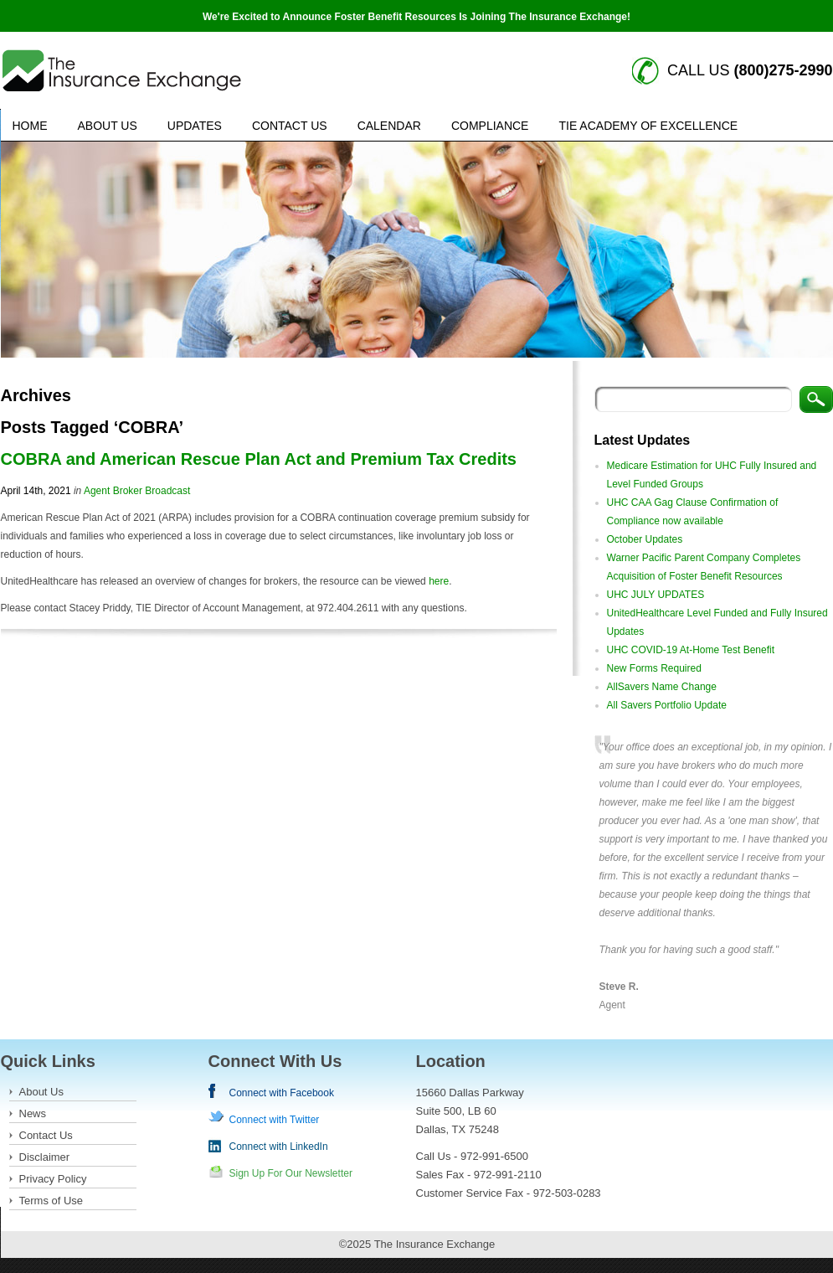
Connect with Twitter (274, 1120)
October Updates (645, 539)
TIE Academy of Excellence (648, 125)
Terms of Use (51, 1200)
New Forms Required (654, 668)
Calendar (389, 125)
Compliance (490, 125)
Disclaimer (44, 1157)
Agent (97, 491)
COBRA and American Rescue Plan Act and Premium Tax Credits (259, 459)
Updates (194, 125)
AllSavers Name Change (662, 687)
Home (30, 125)
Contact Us (289, 125)
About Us (107, 125)
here (439, 581)
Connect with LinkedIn (278, 1146)
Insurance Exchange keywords (122, 71)
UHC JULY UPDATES (656, 594)
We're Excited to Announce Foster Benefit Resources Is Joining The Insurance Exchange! (416, 17)
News (33, 1113)
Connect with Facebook (281, 1093)
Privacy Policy (53, 1178)
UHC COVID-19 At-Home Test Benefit (691, 650)
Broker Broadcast (152, 491)
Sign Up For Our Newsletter (290, 1173)
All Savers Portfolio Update (667, 705)
